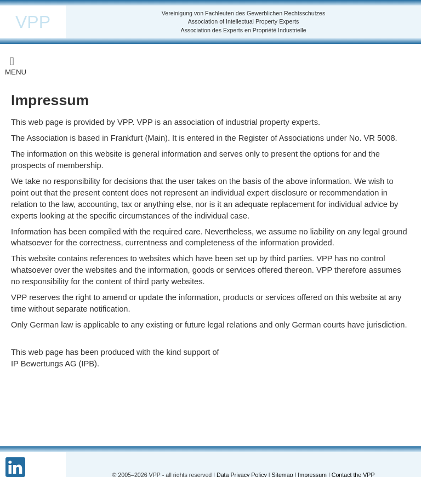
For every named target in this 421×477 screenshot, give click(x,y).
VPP (32, 22)
